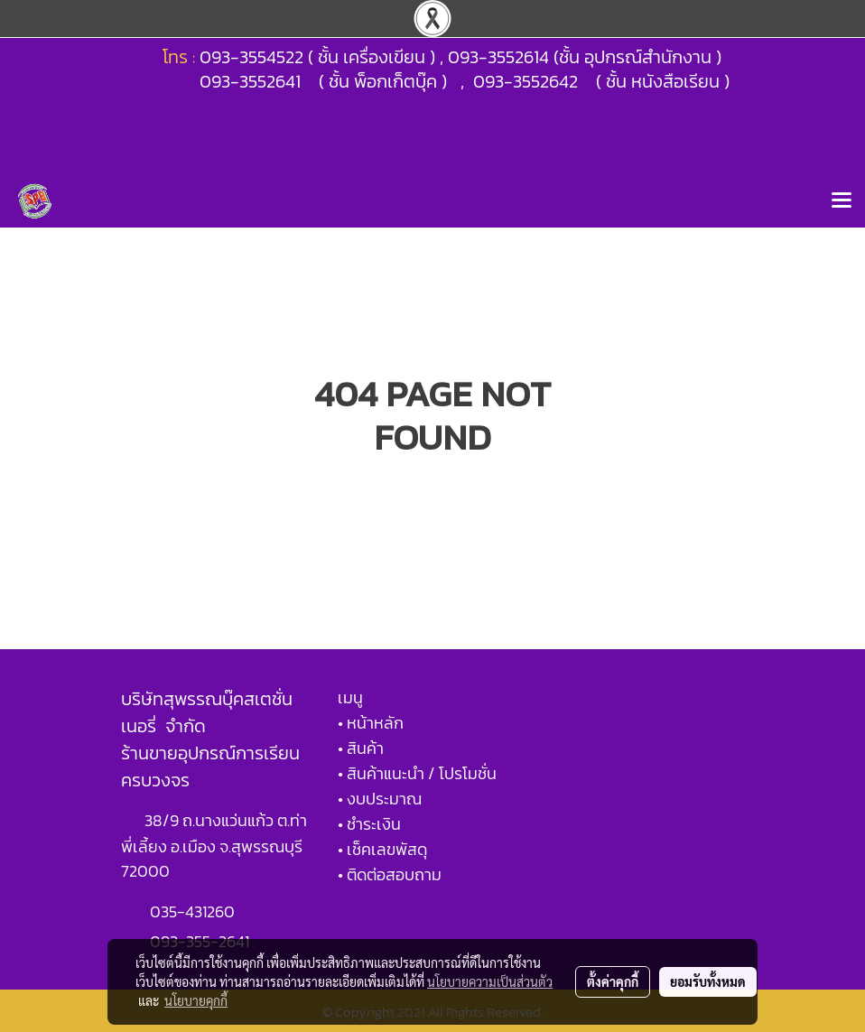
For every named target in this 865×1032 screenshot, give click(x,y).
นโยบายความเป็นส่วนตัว (490, 981)
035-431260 (194, 911)
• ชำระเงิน (369, 824)
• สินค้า (361, 748)
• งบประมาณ (380, 798)
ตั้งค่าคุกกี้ (612, 981)
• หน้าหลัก (371, 723)
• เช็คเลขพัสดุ (382, 849)
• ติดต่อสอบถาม (390, 874)
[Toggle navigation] (841, 201)
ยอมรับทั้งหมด (708, 981)
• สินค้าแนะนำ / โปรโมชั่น (417, 773)
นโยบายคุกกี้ (196, 1000)
